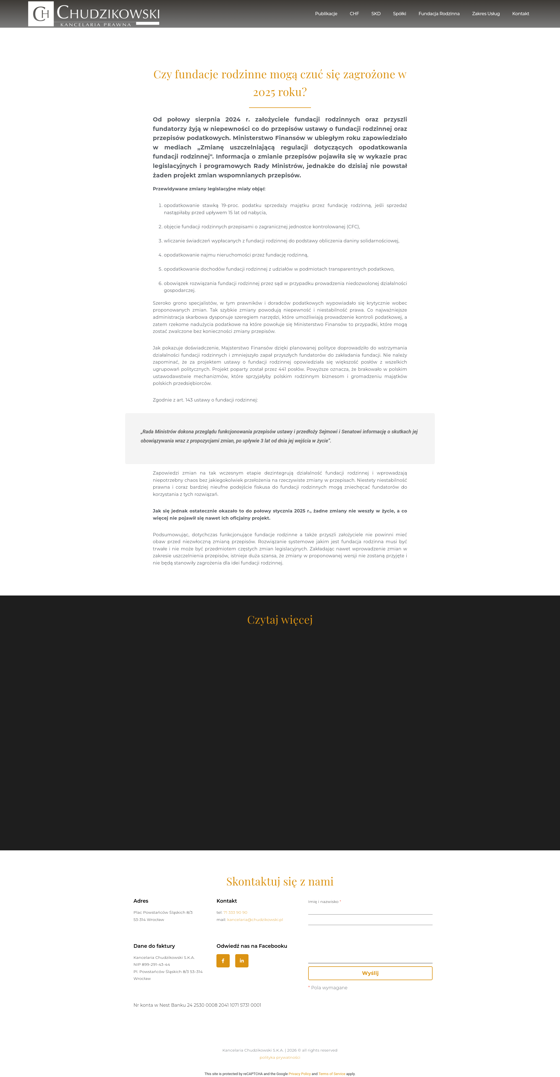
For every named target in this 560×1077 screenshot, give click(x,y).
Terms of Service (331, 1074)
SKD (376, 13)
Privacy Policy (300, 1074)
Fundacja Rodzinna (439, 13)
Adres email (370, 917)
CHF (354, 13)
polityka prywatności (280, 1057)
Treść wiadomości (370, 951)
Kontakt (520, 13)
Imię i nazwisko (370, 906)
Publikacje (326, 13)
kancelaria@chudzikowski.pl (255, 919)
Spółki (399, 13)
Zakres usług (486, 13)
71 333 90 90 (235, 912)
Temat (370, 927)
